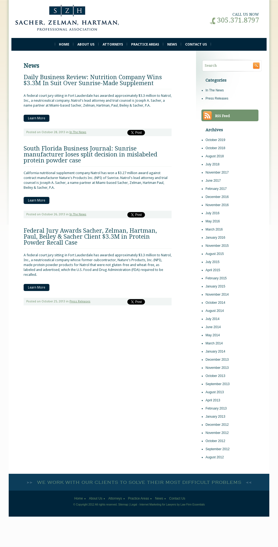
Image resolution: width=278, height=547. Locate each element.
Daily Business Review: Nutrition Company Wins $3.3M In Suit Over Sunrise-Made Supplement (93, 80)
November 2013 (217, 368)
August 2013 (215, 392)
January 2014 (215, 351)
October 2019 (215, 140)
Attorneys (113, 44)
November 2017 (217, 172)
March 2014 (214, 343)
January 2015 (215, 286)
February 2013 (216, 408)
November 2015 (217, 246)
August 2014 (215, 311)
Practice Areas (145, 44)
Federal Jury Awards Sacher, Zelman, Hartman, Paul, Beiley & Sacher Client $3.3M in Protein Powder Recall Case (90, 236)
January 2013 (215, 416)
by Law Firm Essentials (191, 504)
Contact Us (196, 44)
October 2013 (215, 376)
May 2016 (213, 221)
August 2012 (215, 457)
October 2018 (215, 148)
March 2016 (214, 229)
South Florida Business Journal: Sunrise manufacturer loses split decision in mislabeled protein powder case (90, 154)
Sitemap (123, 504)
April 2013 (213, 400)
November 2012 (217, 433)
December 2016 (217, 197)
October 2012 (215, 441)
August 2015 (215, 254)
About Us (85, 44)
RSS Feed (222, 116)
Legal (133, 504)
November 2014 (217, 294)
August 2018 (215, 156)
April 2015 (213, 270)
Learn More (36, 118)
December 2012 (217, 425)
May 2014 (213, 335)
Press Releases (80, 301)
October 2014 (215, 303)
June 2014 (213, 327)
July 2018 (212, 164)
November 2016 (217, 205)
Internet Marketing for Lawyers (158, 504)
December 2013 (217, 360)
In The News (78, 132)
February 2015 (216, 278)
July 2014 (212, 319)
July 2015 (212, 262)
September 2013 (218, 384)
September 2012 (218, 449)
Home (64, 44)
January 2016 (215, 237)
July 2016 (212, 213)
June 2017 (213, 181)
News (172, 44)
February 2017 (216, 189)
